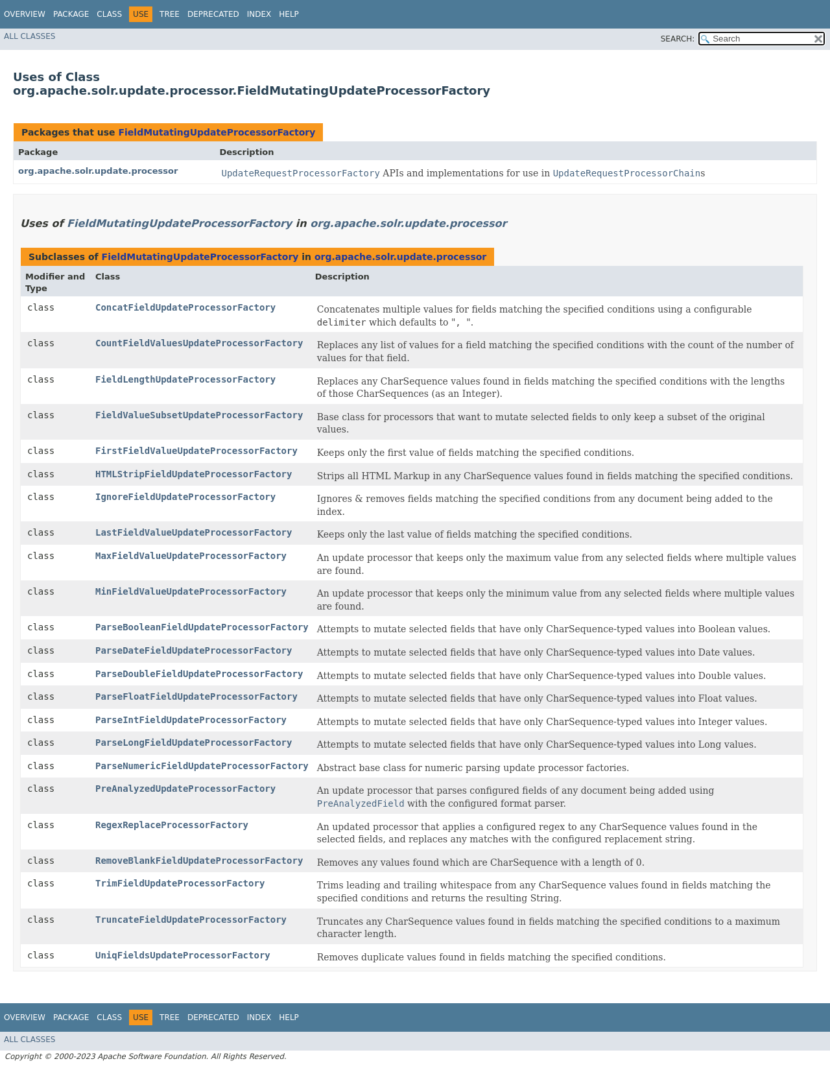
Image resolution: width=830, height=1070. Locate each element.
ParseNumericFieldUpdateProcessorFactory (202, 766)
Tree (170, 14)
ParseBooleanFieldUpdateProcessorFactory (202, 627)
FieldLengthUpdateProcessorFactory (185, 379)
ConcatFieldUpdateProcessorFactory (185, 307)
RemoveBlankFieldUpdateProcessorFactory (199, 860)
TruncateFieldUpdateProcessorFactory (191, 919)
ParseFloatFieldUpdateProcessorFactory (196, 696)
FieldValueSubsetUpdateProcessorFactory (199, 415)
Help (289, 14)
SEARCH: (678, 38)
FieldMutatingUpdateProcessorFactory (216, 132)
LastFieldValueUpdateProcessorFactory (193, 532)
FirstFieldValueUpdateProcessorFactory (196, 451)
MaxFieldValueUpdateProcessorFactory (191, 556)
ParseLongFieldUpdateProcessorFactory (193, 742)
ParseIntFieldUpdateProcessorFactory (191, 720)
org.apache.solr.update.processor (98, 171)
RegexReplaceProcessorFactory (171, 825)
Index (259, 14)
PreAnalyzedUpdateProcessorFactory (185, 788)
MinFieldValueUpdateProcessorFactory (191, 591)
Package (71, 14)
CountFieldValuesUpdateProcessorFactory (199, 343)
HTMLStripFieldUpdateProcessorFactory (193, 474)
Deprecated (213, 14)
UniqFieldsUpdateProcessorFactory (182, 955)
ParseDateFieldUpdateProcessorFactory (193, 650)
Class (109, 14)
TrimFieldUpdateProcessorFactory (180, 883)
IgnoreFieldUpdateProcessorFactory (185, 497)
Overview (24, 14)
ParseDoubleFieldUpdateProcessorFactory (199, 674)
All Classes (29, 36)
